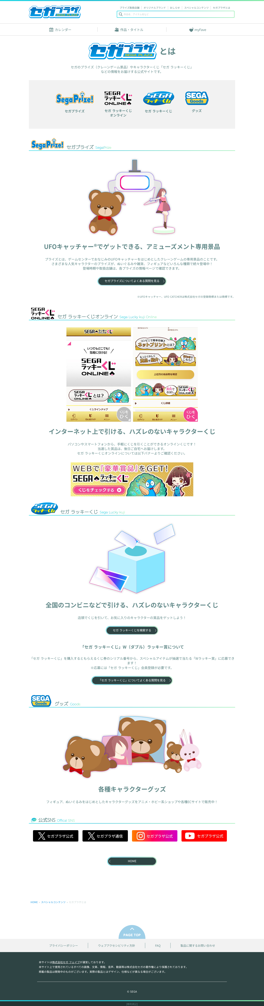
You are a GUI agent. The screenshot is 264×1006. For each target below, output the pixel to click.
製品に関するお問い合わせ (197, 946)
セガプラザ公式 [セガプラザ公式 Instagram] (154, 836)
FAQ (157, 946)
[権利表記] (132, 1004)
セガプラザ (55, 11)
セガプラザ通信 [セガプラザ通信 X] (105, 836)
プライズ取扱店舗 (129, 7)
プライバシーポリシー (63, 946)
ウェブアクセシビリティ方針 (116, 946)
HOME (34, 902)
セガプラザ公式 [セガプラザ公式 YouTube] (204, 836)
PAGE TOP (132, 932)
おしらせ (175, 7)
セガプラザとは (221, 7)
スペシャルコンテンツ (196, 7)
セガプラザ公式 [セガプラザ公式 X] (55, 836)
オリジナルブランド (155, 7)
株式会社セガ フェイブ (66, 962)
